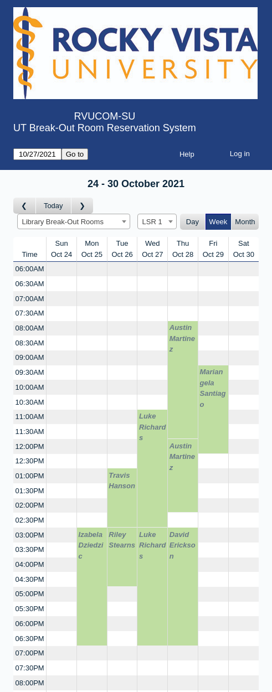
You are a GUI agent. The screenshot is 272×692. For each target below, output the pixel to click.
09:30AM (30, 372)
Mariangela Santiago (213, 388)
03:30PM (30, 549)
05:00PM (30, 594)
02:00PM (30, 505)
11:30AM (30, 431)
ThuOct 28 (182, 249)
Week (218, 222)
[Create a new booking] (61, 269)
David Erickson (183, 545)
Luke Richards (152, 427)
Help (186, 154)
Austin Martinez (182, 338)
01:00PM (30, 476)
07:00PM (30, 653)
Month (245, 222)
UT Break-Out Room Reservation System (104, 127)
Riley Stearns (122, 540)
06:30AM (30, 284)
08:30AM (30, 343)
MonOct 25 (91, 249)
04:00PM (30, 564)
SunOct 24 (61, 249)
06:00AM (30, 269)
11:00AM (30, 416)
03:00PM (30, 535)
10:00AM (30, 387)
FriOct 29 (213, 249)
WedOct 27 (152, 249)
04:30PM (30, 579)
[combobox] (73, 221)
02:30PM (30, 520)
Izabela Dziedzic (91, 545)
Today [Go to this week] (53, 206)
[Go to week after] (82, 206)
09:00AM (30, 357)
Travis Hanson (122, 480)
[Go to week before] (24, 206)
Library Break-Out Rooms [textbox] (63, 222)
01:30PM (30, 491)
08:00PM (30, 683)
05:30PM (30, 609)
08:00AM (30, 328)
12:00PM (30, 446)
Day (192, 222)
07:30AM (30, 313)
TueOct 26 (121, 249)
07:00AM (30, 299)
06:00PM (30, 623)
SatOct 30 (243, 249)
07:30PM (30, 668)
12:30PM (30, 461)
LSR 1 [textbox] (152, 222)
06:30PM (30, 638)
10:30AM (30, 402)
